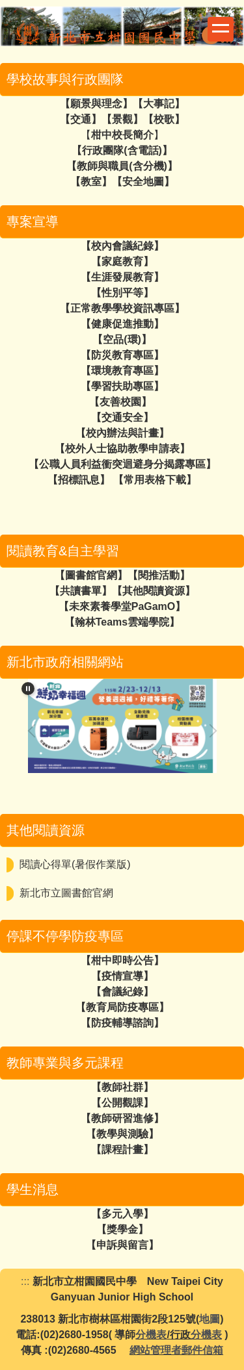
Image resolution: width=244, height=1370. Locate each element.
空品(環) (122, 339)
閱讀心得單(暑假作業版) (75, 864)
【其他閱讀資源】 (153, 590)
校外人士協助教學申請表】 (127, 448)
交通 (80, 119)
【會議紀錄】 (122, 991)
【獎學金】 (122, 1229)
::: (126, 13)
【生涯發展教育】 (122, 277)
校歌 (164, 119)
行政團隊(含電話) (122, 150)
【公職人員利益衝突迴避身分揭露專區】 (122, 464)
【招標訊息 (73, 479)
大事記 (158, 103)
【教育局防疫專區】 (122, 1007)
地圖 (209, 1319)
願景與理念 (96, 103)
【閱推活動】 (159, 575)
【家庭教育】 (122, 261)
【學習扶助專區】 (122, 386)
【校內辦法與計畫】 (122, 432)
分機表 (151, 1334)
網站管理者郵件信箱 (176, 1350)
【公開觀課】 (122, 1102)
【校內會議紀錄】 (122, 245)
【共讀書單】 (80, 590)
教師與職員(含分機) (122, 165)
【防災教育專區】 (122, 355)
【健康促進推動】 (122, 323)
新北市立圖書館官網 (66, 892)
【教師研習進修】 (122, 1118)
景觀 (122, 119)
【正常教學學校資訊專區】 (122, 308)
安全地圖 (143, 181)
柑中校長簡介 (122, 134)
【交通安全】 (122, 417)
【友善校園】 (120, 401)
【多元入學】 (122, 1213)
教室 (91, 181)
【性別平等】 (122, 292)
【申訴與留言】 (122, 1244)
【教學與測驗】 (122, 1133)
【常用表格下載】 (155, 479)
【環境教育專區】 (122, 370)
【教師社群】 (122, 1087)
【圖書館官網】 (91, 575)
